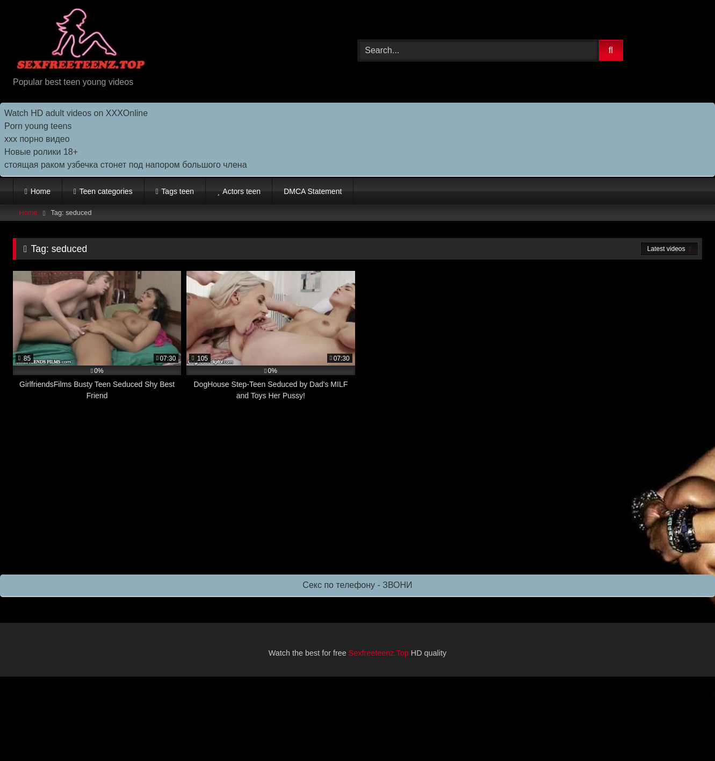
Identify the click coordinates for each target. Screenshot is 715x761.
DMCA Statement (313, 191)
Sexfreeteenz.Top (378, 653)
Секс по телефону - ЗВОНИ (357, 585)
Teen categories (106, 191)
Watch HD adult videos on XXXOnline (76, 113)
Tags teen (177, 191)
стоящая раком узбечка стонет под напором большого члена (125, 164)
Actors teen (241, 191)
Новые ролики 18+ (41, 151)
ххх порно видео (37, 138)
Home (40, 191)
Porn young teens (37, 126)
